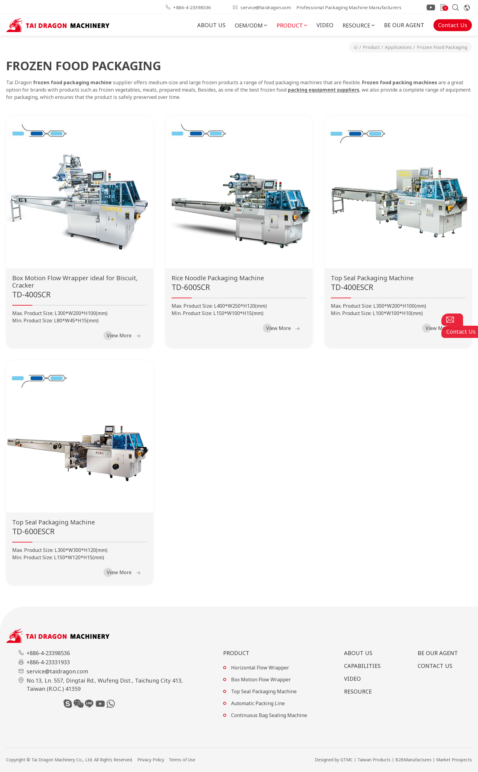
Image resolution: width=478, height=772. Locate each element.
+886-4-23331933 (48, 662)
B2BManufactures (413, 760)
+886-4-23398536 (192, 7)
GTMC (346, 760)
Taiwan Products (374, 760)
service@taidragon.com (266, 7)
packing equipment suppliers (323, 89)
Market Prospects (454, 760)
